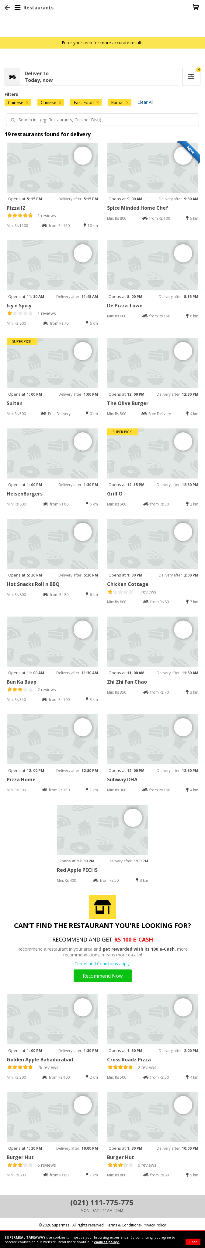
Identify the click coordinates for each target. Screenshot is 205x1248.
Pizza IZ (16, 208)
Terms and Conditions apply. (102, 963)
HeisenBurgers (25, 493)
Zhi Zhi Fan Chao (127, 681)
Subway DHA (122, 779)
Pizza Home (21, 779)
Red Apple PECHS (77, 870)
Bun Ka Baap (21, 681)
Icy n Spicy (19, 305)
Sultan (15, 403)
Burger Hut (20, 1157)
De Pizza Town (125, 305)
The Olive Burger (127, 403)
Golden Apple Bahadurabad (40, 1059)
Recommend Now (103, 975)
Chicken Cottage (127, 584)
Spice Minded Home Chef (137, 208)
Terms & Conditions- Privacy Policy (136, 1225)
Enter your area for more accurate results (103, 43)
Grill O (115, 493)
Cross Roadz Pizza (129, 1059)
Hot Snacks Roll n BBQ (33, 584)
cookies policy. (107, 1242)
